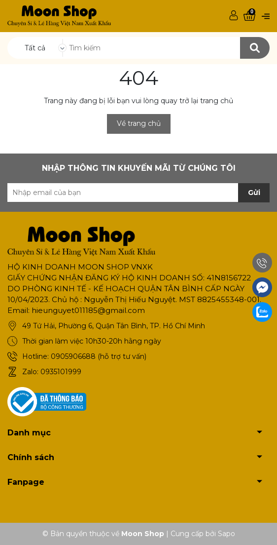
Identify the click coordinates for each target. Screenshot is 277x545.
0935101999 (60, 371)
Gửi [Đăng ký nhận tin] (254, 192)
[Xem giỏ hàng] (249, 16)
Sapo (226, 533)
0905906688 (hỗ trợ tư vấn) (98, 356)
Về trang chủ (139, 123)
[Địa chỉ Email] (138, 192)
